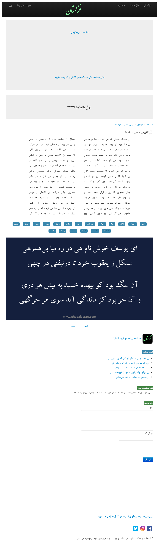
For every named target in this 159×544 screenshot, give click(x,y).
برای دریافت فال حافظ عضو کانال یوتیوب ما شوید (80, 77)
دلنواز (68, 224)
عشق (84, 231)
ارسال (148, 459)
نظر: (151, 407)
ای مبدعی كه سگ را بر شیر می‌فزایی (132, 377)
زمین (47, 224)
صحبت (106, 231)
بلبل (112, 224)
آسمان (132, 224)
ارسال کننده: (147, 433)
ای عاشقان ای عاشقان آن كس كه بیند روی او (128, 358)
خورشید (90, 224)
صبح (16, 224)
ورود (10, 5)
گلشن (52, 231)
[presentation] (129, 448)
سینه (26, 224)
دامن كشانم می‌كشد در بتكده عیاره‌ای (132, 368)
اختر (122, 224)
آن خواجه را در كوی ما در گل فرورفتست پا (129, 372)
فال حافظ (134, 5)
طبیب (94, 231)
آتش (143, 224)
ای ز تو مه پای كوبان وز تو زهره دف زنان (130, 363)
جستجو (121, 5)
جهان (102, 224)
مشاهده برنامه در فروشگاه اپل (127, 339)
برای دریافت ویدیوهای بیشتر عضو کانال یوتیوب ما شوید (125, 516)
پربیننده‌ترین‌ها (24, 5)
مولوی (140, 125)
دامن (79, 224)
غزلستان (147, 5)
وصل (63, 231)
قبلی (86, 326)
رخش (57, 224)
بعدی (73, 326)
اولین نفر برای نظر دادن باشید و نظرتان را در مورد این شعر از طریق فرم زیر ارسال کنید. (112, 393)
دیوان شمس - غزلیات (125, 125)
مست (73, 231)
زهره (36, 224)
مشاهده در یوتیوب (79, 32)
